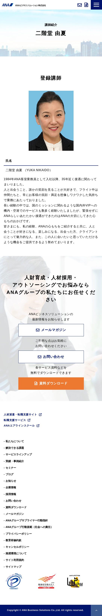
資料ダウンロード (86, 5)
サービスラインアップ (19, 454)
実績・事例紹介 (15, 461)
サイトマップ (13, 566)
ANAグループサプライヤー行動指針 (27, 520)
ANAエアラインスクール (19, 425)
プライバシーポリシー (19, 533)
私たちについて (15, 441)
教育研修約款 (13, 540)
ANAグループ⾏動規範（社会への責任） (29, 526)
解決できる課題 (15, 447)
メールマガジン (53, 330)
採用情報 (11, 494)
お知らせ (11, 480)
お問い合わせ (80, 5)
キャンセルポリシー (17, 546)
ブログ (9, 474)
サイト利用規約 (15, 559)
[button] (96, 5)
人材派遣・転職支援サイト (20, 414)
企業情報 (11, 487)
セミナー (11, 467)
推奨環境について (16, 553)
